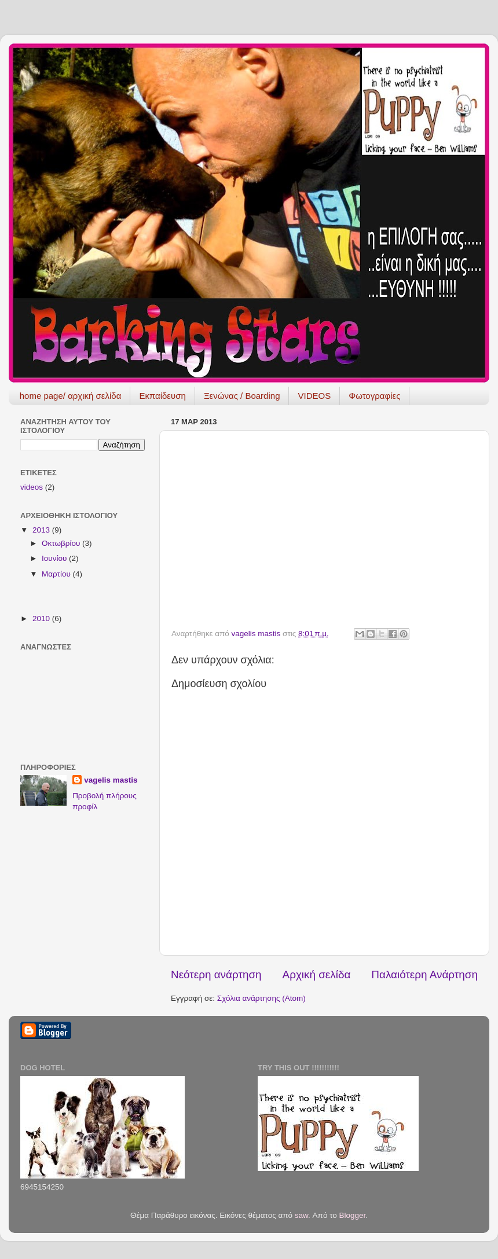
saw (301, 1215)
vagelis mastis (110, 780)
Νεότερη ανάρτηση (216, 974)
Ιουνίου (55, 558)
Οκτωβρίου (62, 543)
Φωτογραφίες (374, 396)
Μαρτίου (57, 574)
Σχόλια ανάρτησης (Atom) (261, 998)
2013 (42, 530)
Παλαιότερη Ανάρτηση (424, 974)
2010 (42, 618)
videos (31, 487)
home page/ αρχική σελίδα (71, 396)
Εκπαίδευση (162, 396)
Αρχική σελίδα (317, 974)
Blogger (352, 1215)
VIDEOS (314, 396)
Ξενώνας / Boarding (242, 396)
